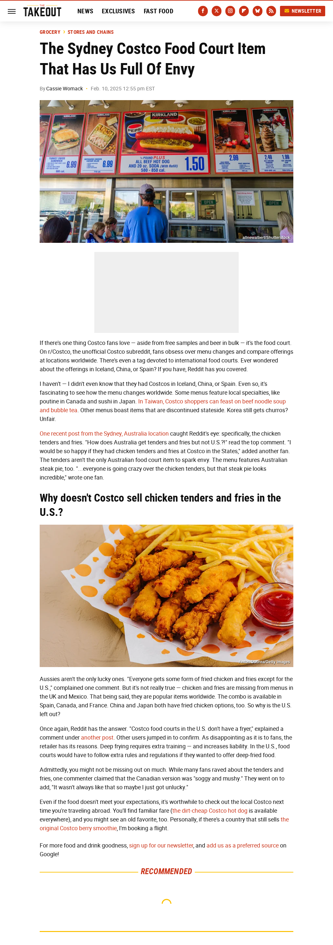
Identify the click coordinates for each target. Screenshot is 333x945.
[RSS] (271, 11)
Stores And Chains (90, 32)
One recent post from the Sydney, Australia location (104, 433)
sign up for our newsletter (161, 845)
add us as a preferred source (242, 845)
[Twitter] (216, 11)
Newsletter (303, 11)
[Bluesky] (257, 11)
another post (97, 737)
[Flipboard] (244, 11)
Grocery (50, 32)
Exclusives (118, 11)
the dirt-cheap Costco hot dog (209, 810)
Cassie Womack (64, 88)
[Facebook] (203, 11)
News (85, 11)
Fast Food (158, 11)
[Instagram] (230, 11)
